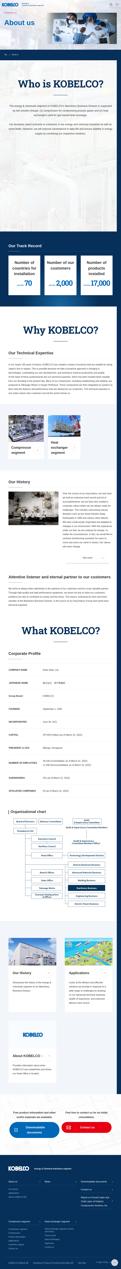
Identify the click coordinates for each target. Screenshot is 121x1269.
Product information (16, 1237)
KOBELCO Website (17, 1263)
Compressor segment (17, 1229)
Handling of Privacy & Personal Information (52, 1263)
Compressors (14, 1233)
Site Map (82, 1263)
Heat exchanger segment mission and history (59, 1230)
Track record (50, 1235)
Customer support (16, 1244)
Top (5, 55)
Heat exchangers (52, 1239)
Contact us (13, 1248)
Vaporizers (49, 1243)
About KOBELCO (16, 1197)
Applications (13, 1193)
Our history (13, 1189)
